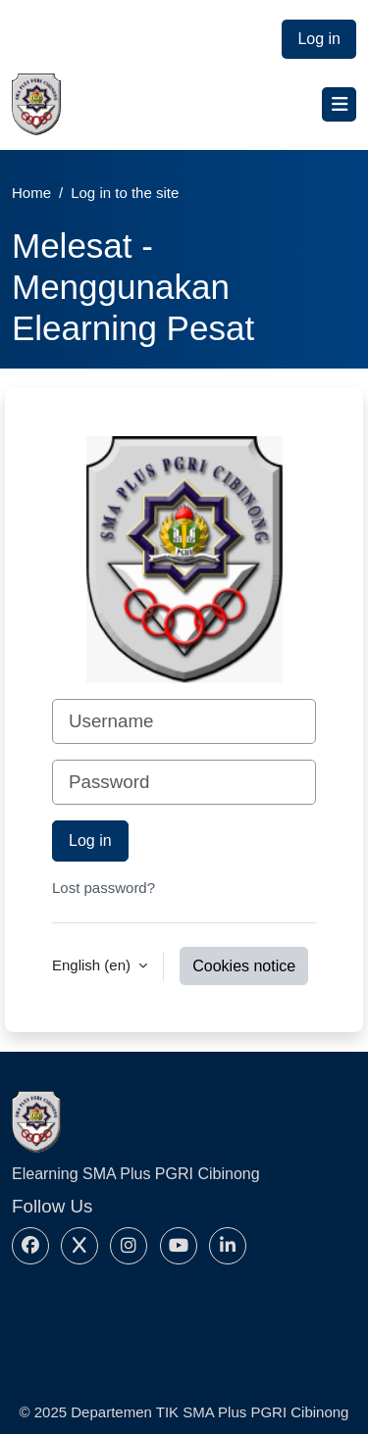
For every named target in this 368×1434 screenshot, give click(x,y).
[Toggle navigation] (339, 104)
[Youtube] (178, 1245)
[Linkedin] (227, 1245)
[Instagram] (128, 1245)
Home (31, 192)
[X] (79, 1245)
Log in (319, 38)
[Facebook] (30, 1245)
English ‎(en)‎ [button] (93, 965)
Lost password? (103, 887)
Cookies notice (243, 966)
